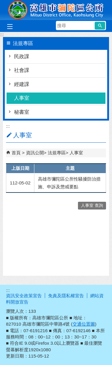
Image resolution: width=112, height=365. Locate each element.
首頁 (16, 152)
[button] (100, 26)
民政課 (21, 56)
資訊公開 (35, 152)
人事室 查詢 (92, 205)
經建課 (21, 84)
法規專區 (57, 152)
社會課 (21, 70)
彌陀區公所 (56, 10)
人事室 (21, 98)
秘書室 (21, 112)
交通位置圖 (84, 324)
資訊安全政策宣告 (24, 295)
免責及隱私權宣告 (66, 295)
